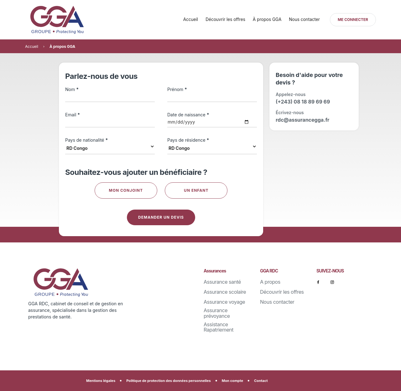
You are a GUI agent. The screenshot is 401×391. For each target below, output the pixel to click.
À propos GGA (267, 19)
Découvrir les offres (225, 19)
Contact (261, 380)
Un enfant (196, 190)
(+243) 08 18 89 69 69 (303, 102)
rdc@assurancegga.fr (302, 120)
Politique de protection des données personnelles (168, 380)
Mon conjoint (126, 190)
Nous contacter (304, 19)
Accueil (190, 19)
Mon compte (232, 380)
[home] (69, 19)
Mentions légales (100, 380)
